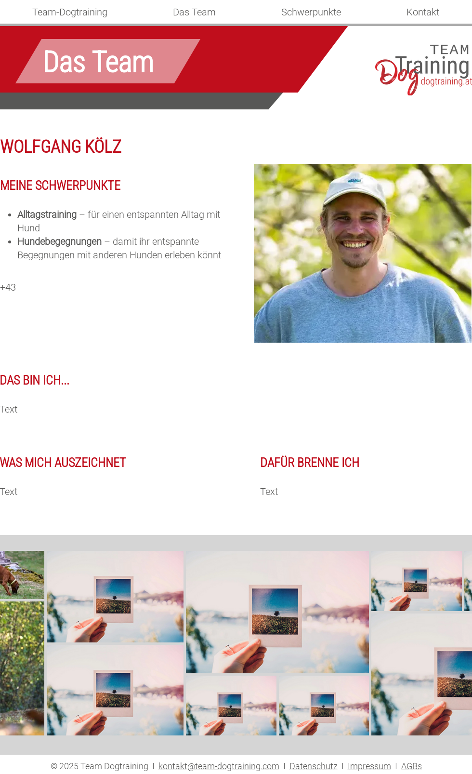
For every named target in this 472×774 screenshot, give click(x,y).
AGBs (411, 766)
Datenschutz (313, 766)
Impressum (369, 766)
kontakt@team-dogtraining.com (218, 766)
